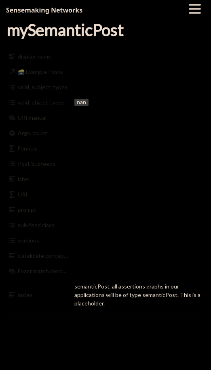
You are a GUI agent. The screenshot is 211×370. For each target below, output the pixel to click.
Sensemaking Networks (44, 10)
